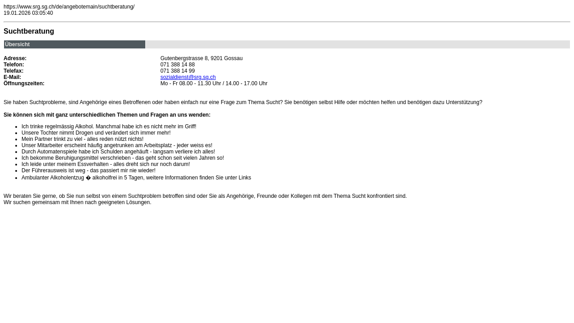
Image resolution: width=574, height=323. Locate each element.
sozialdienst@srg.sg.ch (188, 77)
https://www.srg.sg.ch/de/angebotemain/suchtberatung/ (69, 7)
